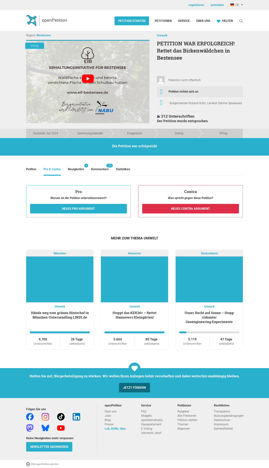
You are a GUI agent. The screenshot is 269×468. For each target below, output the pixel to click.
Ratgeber (183, 411)
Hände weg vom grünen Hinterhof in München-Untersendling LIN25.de (60, 315)
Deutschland (209, 253)
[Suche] (241, 21)
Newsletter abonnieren (49, 447)
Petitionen (163, 21)
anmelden (217, 5)
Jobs (108, 415)
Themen (182, 424)
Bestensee (44, 35)
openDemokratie (152, 420)
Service (184, 21)
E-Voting (146, 428)
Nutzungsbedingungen (229, 415)
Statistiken (123, 169)
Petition (31, 169)
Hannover (134, 253)
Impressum (221, 424)
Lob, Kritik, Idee (115, 428)
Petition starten (131, 21)
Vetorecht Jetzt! (151, 433)
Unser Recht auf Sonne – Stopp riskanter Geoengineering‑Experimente (209, 317)
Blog (108, 420)
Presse (109, 424)
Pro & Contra (52, 169)
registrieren (196, 5)
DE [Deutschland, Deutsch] (234, 5)
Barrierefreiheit (223, 428)
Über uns (110, 411)
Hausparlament (151, 424)
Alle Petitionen (186, 415)
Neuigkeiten (76, 167)
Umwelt (162, 35)
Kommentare (100, 167)
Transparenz (222, 411)
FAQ (143, 411)
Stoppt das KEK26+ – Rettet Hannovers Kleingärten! (134, 315)
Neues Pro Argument (78, 208)
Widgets (146, 415)
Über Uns (203, 21)
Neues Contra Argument (190, 208)
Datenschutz (222, 420)
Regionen (183, 428)
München (60, 253)
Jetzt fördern (134, 387)
